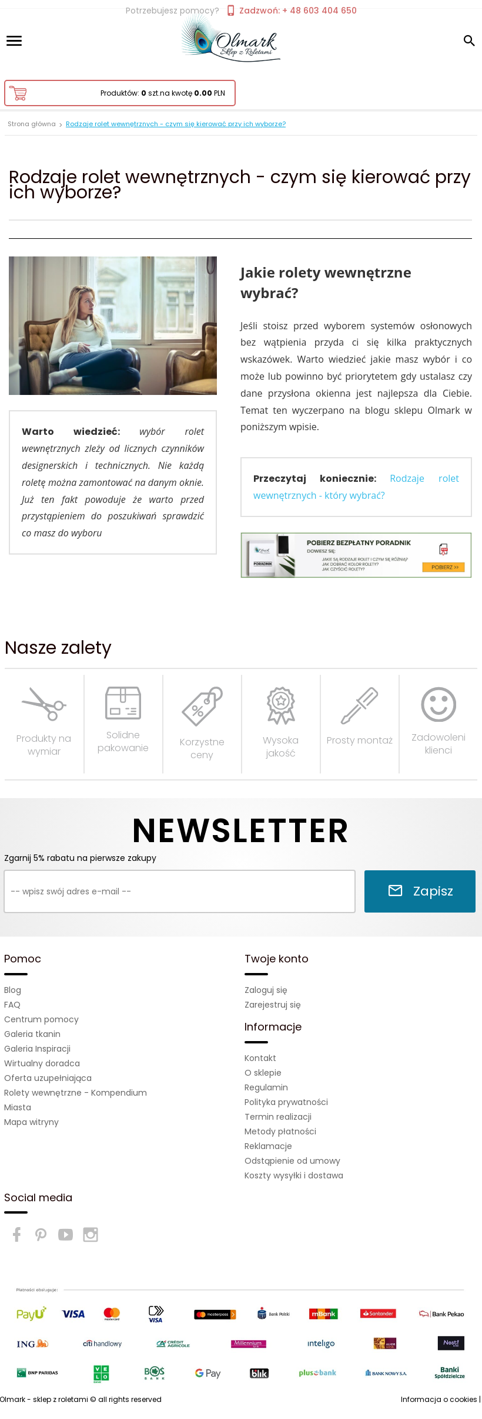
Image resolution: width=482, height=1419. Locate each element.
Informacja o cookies (439, 1399)
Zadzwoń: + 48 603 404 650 (291, 10)
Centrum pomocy (41, 1019)
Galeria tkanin (32, 1034)
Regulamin (266, 1087)
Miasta (17, 1107)
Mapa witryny (31, 1122)
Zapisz (420, 891)
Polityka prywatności (286, 1102)
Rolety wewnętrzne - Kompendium (75, 1093)
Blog (12, 990)
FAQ (12, 1005)
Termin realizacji (278, 1117)
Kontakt (260, 1058)
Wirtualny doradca (42, 1063)
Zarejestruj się (273, 1005)
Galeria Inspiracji (37, 1049)
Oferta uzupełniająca (48, 1078)
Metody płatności (280, 1131)
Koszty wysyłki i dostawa (294, 1175)
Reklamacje (268, 1146)
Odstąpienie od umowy (292, 1161)
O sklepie (263, 1073)
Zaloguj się (266, 990)
